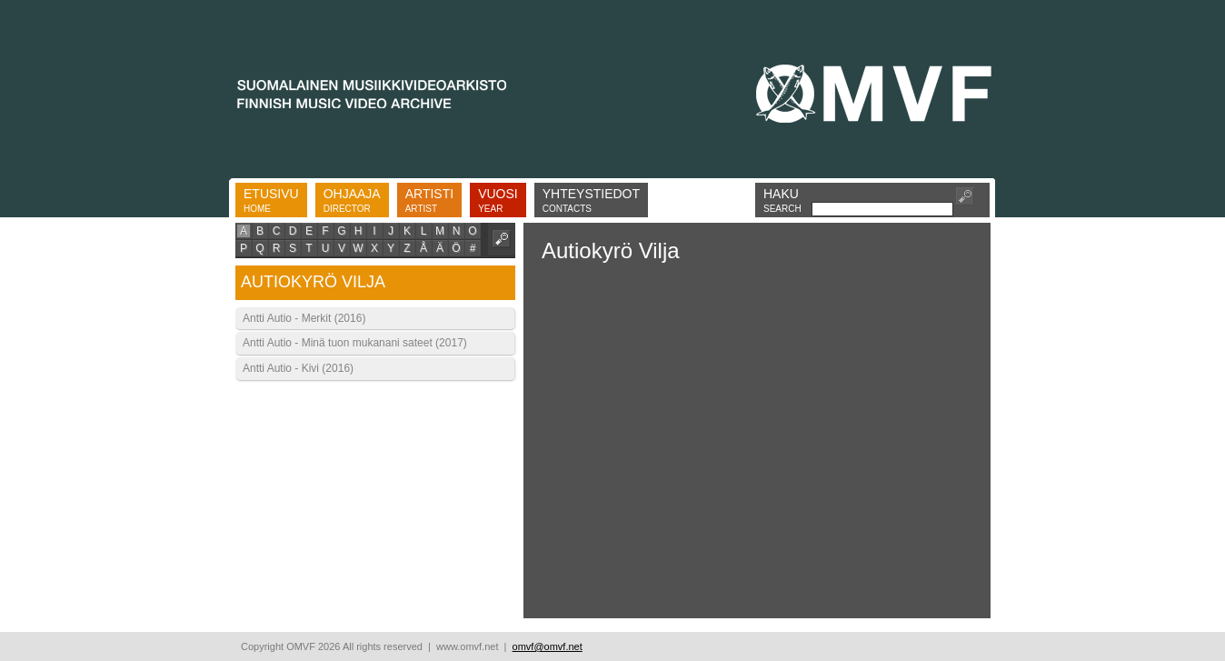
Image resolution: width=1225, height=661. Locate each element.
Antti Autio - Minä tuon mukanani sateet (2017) (355, 342)
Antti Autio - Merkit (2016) (304, 318)
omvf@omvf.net (548, 646)
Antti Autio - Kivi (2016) (298, 368)
